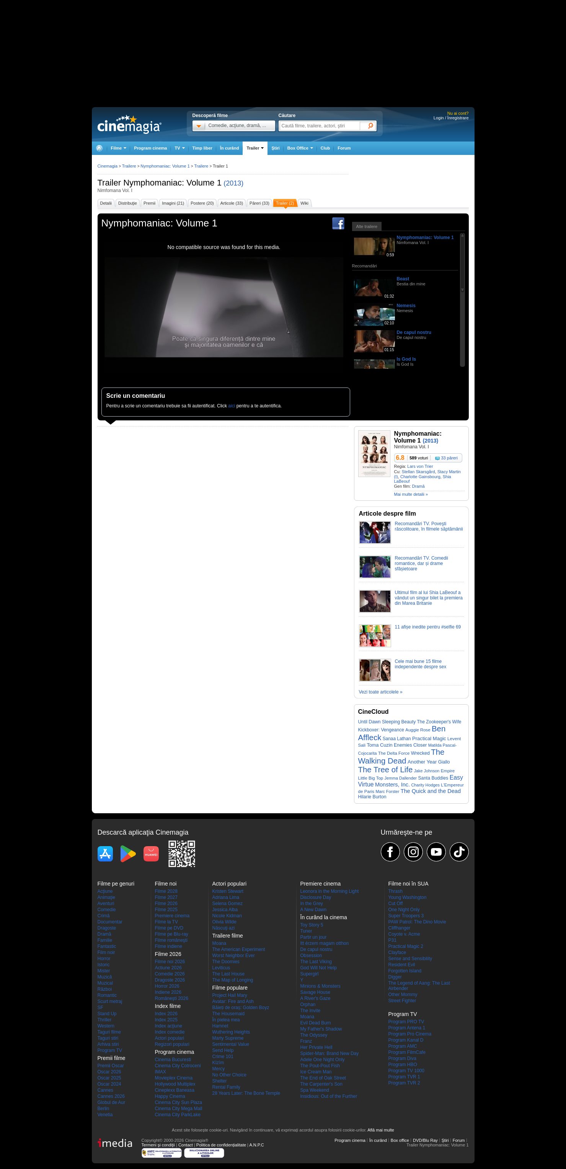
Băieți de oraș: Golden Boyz (240, 1007)
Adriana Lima (226, 897)
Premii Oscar (111, 1065)
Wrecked (420, 753)
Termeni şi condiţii (158, 1145)
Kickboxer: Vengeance (381, 730)
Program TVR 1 (404, 1076)
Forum (344, 148)
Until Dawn (369, 722)
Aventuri (106, 903)
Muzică (105, 977)
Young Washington (407, 897)
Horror (104, 958)
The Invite (310, 1010)
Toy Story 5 (311, 925)
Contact (185, 1145)
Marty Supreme (228, 1038)
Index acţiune (168, 1026)
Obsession (311, 955)
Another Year (422, 762)
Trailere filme (227, 936)
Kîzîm (218, 1062)
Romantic (107, 995)
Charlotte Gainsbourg (420, 476)
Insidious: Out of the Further (328, 1096)
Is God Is (406, 359)
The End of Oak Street (323, 1078)
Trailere (129, 166)
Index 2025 (166, 1019)
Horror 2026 (167, 986)
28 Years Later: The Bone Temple (246, 1093)
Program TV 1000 (406, 1070)
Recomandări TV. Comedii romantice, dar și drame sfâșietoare (421, 563)
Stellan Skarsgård (418, 471)
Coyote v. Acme (404, 934)
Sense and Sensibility (410, 958)
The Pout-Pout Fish (320, 1065)
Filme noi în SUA (408, 884)
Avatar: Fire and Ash (233, 1001)
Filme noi (166, 884)
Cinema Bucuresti (173, 1059)
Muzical (105, 983)
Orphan (308, 1004)
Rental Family (226, 1087)
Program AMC (402, 1046)
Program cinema (150, 148)
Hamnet (220, 1026)
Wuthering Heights (231, 1032)
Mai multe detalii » (411, 494)
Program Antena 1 (407, 1028)
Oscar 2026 (109, 1072)
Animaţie (107, 897)
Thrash (395, 891)
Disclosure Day (315, 897)
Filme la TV (166, 922)
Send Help (223, 1050)
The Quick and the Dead (431, 791)
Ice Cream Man (316, 1072)
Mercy (218, 1068)
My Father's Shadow (321, 1029)
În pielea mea (226, 1019)
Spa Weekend (314, 1090)
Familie (105, 940)
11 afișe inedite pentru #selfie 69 (428, 627)
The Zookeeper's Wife (439, 722)
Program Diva (402, 1058)
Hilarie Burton (372, 796)
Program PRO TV (406, 1021)
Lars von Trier (420, 466)
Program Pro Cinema (410, 1034)
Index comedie (170, 1032)
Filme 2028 (166, 891)
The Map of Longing (232, 980)
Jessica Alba (225, 909)
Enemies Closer (410, 745)
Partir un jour (313, 937)
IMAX (160, 1072)
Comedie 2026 (170, 974)
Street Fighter (402, 1000)
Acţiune (105, 891)
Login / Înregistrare (451, 118)
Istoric (104, 964)
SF (100, 1007)
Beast (403, 279)
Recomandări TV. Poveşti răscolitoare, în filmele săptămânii (429, 526)
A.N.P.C (256, 1145)
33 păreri (449, 458)
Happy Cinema (170, 1096)
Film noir (106, 952)
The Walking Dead (401, 756)
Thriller (105, 1019)
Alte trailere (367, 226)
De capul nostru (414, 332)
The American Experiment (238, 949)
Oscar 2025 (109, 1078)
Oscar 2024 (109, 1084)
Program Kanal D (406, 1040)
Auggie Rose (417, 730)
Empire (448, 770)
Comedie (107, 909)
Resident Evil (401, 964)
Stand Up (107, 1013)
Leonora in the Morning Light (329, 891)
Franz (306, 1041)
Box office (400, 1140)
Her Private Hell (316, 1047)
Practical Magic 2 (405, 946)
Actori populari (169, 1038)
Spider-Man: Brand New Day (329, 1053)
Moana (219, 943)
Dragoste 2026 (170, 980)
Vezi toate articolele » (381, 692)
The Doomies (226, 961)
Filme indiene (168, 946)
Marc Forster (388, 791)
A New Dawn (313, 909)
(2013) (233, 183)
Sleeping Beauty (399, 722)
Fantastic (107, 946)
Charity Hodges (425, 785)
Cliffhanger (399, 928)
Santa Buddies (433, 778)
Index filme (168, 1006)
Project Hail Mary (229, 995)
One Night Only (404, 909)
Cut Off (395, 903)
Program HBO (402, 1064)
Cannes (105, 1090)
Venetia (105, 1114)
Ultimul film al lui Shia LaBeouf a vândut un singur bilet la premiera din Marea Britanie (429, 598)
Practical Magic (429, 738)
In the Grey (311, 903)
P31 (392, 940)
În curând (229, 148)
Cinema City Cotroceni (178, 1065)
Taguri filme (109, 1032)
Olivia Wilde (224, 922)
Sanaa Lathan (397, 738)
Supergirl (309, 974)
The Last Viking (316, 961)
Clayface (397, 952)
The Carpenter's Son (321, 1084)
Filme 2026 (166, 903)
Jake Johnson (427, 770)
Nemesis (406, 305)
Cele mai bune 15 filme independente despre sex (421, 664)
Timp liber (202, 148)
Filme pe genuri (116, 884)
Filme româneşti (171, 940)
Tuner (306, 931)
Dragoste (107, 928)
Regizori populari (172, 1044)
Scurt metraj (110, 1001)
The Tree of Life (385, 769)
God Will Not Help (318, 967)
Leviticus (221, 967)
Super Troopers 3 (406, 915)
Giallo (444, 762)
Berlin (103, 1108)
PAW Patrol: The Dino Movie (417, 922)
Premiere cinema (172, 915)
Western (106, 1026)
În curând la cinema (323, 917)
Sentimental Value (231, 1044)
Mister (104, 971)
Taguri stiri (108, 1038)
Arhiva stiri (108, 1044)
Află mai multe (380, 1130)
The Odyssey (314, 1035)
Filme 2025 (166, 909)
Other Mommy (403, 994)
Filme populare (230, 988)
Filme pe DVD (169, 928)
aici (231, 406)
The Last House (228, 974)
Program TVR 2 (404, 1083)
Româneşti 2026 (171, 998)
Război (105, 989)
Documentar (110, 922)
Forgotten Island (405, 971)
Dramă (418, 486)
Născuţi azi (223, 928)
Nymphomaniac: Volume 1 (172, 182)
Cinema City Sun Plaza (178, 1102)
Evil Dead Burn (315, 1023)
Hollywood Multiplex (175, 1084)
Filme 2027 (166, 897)
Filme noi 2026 (170, 961)
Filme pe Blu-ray (171, 934)
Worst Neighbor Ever (233, 955)
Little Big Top (370, 778)
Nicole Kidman (227, 915)
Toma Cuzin (379, 745)
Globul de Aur (112, 1102)
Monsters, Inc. (392, 785)
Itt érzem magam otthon (324, 943)
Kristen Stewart (227, 891)
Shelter (219, 1081)
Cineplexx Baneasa (174, 1090)
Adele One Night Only (322, 1059)
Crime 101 (222, 1056)
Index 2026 (166, 1013)
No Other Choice (229, 1075)
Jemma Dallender (401, 778)
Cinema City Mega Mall (178, 1108)
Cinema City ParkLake (178, 1114)
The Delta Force (394, 753)
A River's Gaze (315, 998)
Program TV (110, 1050)
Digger (395, 977)
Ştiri (275, 148)
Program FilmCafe (407, 1052)
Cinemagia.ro (129, 124)
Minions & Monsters (320, 986)
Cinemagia (108, 166)
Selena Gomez (227, 903)
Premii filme (112, 1058)
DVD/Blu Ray (425, 1140)
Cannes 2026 (111, 1096)
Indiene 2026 (168, 992)
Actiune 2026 (168, 967)
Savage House (315, 992)
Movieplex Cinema (174, 1078)
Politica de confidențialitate (221, 1145)
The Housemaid (228, 1013)
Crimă (104, 915)
